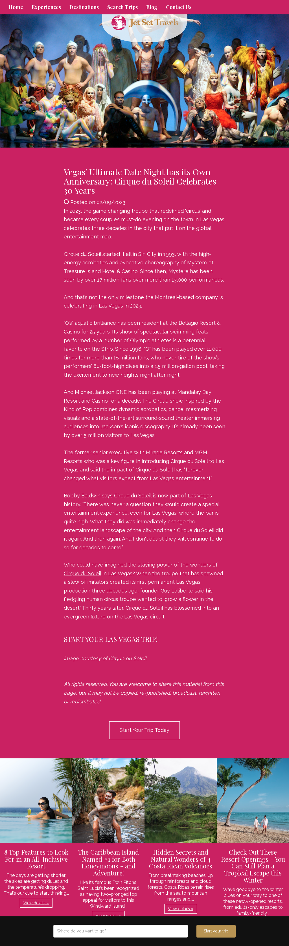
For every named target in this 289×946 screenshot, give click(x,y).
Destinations (84, 7)
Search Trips (122, 7)
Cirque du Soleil (82, 573)
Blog (151, 7)
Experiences (46, 7)
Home (15, 7)
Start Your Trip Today (144, 730)
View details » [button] (36, 903)
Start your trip (216, 931)
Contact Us (178, 7)
